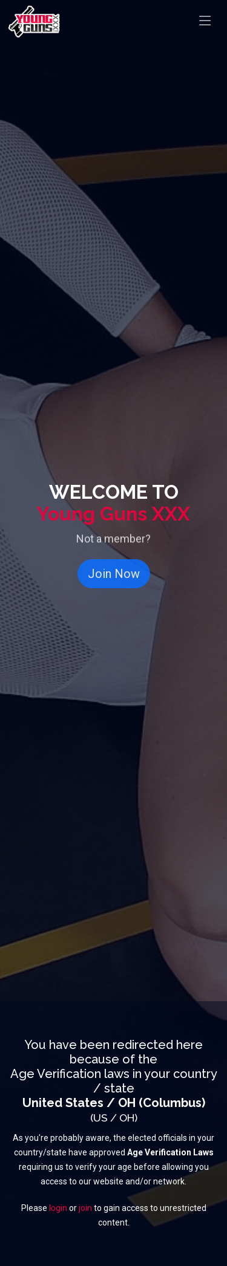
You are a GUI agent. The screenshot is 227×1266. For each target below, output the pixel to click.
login (58, 1208)
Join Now (114, 580)
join (85, 1208)
